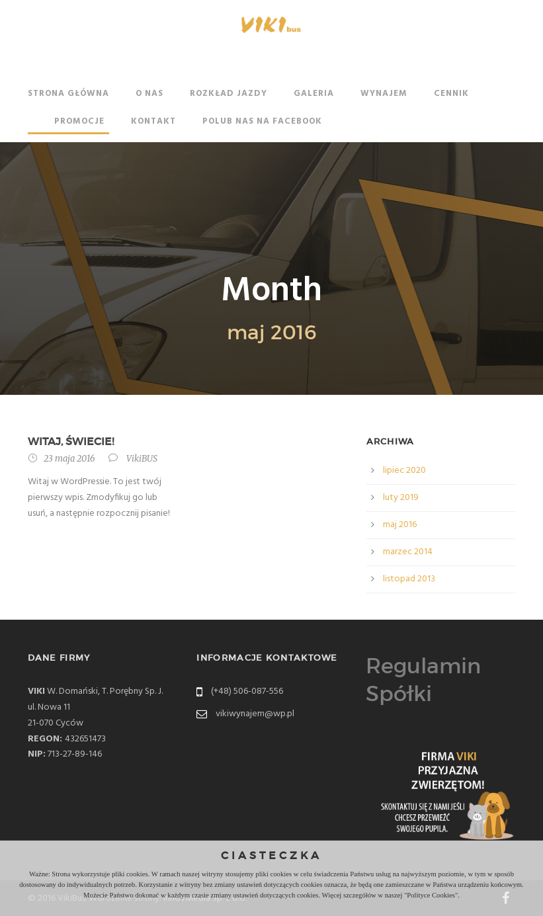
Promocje (79, 121)
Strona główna (68, 94)
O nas (149, 94)
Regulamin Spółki (423, 680)
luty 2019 (401, 497)
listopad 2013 (409, 579)
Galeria (314, 94)
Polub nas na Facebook (262, 121)
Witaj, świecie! (71, 441)
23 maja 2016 (69, 458)
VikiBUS (141, 458)
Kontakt (153, 121)
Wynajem (383, 94)
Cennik (451, 94)
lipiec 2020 (404, 470)
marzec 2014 (408, 552)
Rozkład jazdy (228, 94)
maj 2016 (400, 524)
